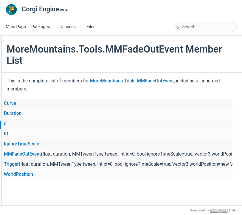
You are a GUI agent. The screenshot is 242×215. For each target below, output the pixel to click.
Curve (81, 103)
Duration (83, 113)
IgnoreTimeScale (92, 144)
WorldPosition (89, 174)
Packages (43, 26)
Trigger (82, 164)
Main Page (16, 26)
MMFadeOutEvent (93, 154)
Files (93, 26)
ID (77, 133)
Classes (70, 26)
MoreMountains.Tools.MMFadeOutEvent (119, 89)
